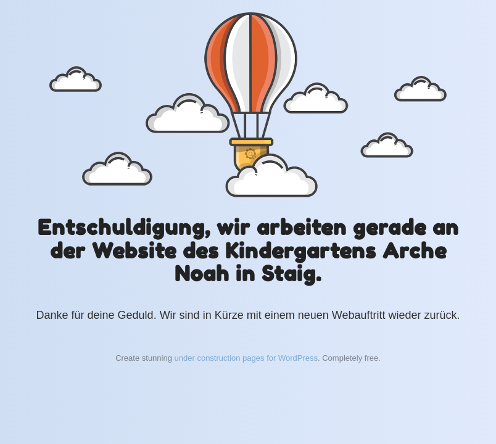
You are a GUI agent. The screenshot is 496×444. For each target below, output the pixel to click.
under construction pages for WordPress (246, 358)
